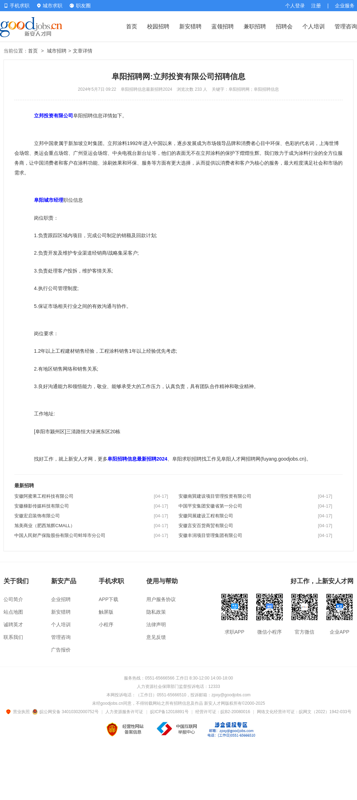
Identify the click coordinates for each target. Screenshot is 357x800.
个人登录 (295, 5)
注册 (316, 5)
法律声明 (156, 624)
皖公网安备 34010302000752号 (66, 711)
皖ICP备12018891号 (169, 711)
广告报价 (61, 650)
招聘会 (284, 26)
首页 (131, 26)
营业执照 (19, 711)
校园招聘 (158, 26)
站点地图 (13, 612)
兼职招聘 (255, 26)
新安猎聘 (190, 26)
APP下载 (108, 599)
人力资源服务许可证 (124, 711)
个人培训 (313, 26)
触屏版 (106, 612)
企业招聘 (61, 599)
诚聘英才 (13, 624)
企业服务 (345, 5)
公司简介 (13, 599)
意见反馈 (156, 637)
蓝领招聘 (222, 26)
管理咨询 (346, 26)
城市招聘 (56, 51)
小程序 (106, 624)
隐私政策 (156, 612)
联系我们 (13, 637)
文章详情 (82, 51)
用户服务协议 (161, 599)
